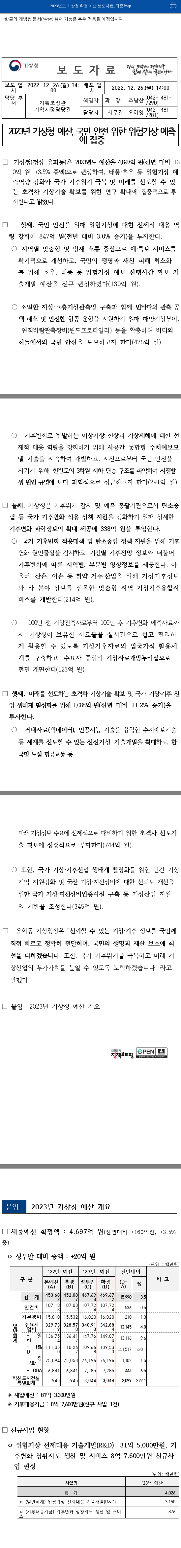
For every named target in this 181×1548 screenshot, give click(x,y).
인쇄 (173, 5)
